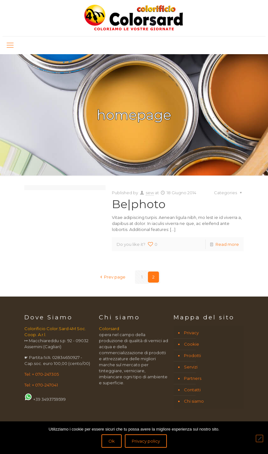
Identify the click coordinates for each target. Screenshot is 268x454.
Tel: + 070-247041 (41, 384)
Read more (227, 244)
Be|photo (139, 204)
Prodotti (192, 355)
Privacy (191, 332)
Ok (111, 441)
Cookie (191, 344)
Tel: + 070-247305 (41, 374)
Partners (192, 378)
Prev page (111, 276)
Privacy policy (146, 441)
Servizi (191, 366)
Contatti (192, 389)
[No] (259, 438)
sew (150, 192)
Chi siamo (194, 401)
